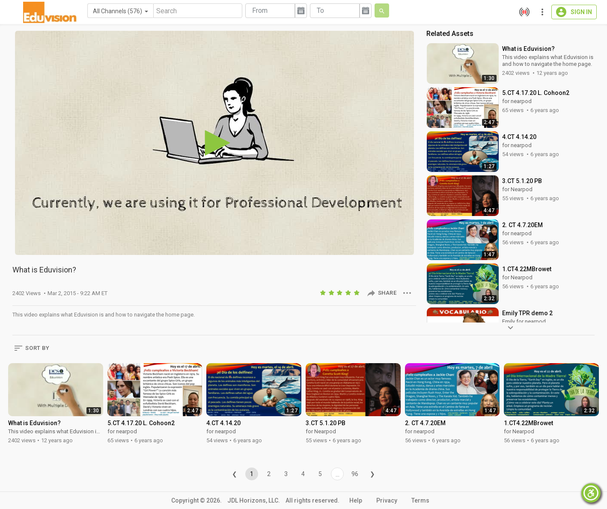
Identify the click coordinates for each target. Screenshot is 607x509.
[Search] (197, 10)
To (320, 10)
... (337, 474)
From (260, 10)
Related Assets (449, 34)
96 (354, 474)
